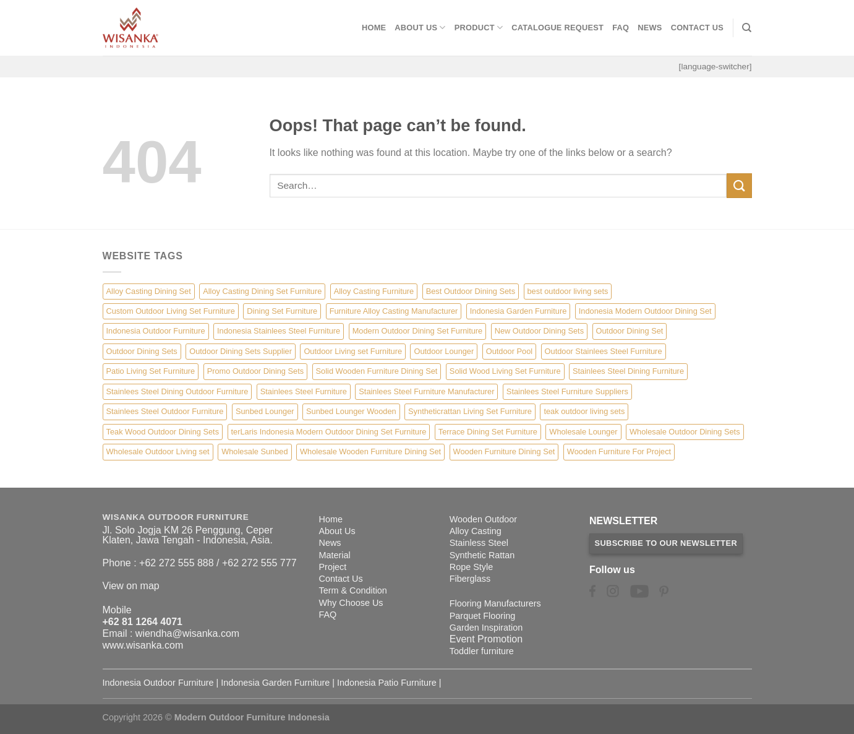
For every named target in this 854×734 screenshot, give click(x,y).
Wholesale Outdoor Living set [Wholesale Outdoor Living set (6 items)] (158, 451)
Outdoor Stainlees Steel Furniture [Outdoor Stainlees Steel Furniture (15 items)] (603, 351)
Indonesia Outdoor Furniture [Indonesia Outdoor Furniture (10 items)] (155, 330)
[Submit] (739, 185)
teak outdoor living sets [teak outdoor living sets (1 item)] (584, 411)
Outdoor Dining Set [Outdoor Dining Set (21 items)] (630, 330)
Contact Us (697, 27)
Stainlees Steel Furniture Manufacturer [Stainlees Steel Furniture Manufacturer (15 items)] (426, 391)
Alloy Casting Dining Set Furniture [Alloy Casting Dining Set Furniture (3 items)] (262, 291)
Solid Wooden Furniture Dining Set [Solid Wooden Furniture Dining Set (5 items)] (377, 371)
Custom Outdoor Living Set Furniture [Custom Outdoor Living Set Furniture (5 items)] (170, 311)
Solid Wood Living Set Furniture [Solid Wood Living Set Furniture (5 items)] (505, 371)
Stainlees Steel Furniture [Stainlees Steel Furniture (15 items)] (303, 391)
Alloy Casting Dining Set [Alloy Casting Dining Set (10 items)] (148, 291)
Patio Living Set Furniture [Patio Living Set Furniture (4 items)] (150, 371)
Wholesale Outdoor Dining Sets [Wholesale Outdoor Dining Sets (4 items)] (685, 431)
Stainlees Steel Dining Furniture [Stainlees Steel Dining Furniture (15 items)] (628, 371)
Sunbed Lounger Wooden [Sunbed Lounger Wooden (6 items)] (351, 411)
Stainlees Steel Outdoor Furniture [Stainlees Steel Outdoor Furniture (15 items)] (165, 411)
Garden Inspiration (486, 628)
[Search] (746, 28)
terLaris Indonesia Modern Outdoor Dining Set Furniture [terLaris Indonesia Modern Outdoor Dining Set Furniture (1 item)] (329, 431)
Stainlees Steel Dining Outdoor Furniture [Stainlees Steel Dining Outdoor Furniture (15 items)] (177, 391)
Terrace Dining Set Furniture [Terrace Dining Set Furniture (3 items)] (487, 431)
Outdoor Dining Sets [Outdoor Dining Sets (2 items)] (141, 351)
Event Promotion (486, 639)
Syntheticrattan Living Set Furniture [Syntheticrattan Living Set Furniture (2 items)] (470, 411)
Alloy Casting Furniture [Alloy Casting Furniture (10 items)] (374, 291)
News (650, 27)
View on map (131, 586)
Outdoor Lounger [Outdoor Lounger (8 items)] (444, 351)
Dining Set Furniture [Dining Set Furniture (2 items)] (282, 311)
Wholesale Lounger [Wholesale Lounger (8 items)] (583, 431)
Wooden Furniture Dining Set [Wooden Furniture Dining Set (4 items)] (504, 451)
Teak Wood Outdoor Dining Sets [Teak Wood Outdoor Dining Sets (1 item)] (163, 431)
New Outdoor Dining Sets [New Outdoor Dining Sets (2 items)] (539, 330)
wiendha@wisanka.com (187, 633)
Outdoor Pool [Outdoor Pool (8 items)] (509, 351)
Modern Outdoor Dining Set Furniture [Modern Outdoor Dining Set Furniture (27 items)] (417, 330)
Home (374, 27)
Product (479, 27)
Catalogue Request (557, 27)
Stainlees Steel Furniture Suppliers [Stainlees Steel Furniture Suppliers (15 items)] (567, 391)
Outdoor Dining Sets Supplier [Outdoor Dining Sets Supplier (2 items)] (240, 351)
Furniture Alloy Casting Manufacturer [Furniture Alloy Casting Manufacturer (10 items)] (394, 311)
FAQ (620, 27)
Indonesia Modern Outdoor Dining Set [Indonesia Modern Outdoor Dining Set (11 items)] (645, 311)
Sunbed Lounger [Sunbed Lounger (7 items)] (265, 411)
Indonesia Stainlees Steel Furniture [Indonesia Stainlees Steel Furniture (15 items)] (278, 330)
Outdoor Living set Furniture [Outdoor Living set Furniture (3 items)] (353, 351)
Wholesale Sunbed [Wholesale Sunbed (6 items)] (254, 451)
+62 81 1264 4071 (142, 621)
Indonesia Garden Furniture (275, 683)
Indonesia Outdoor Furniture (158, 683)
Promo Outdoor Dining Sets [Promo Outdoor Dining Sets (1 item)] (255, 371)
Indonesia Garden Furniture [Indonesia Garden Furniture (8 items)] (518, 311)
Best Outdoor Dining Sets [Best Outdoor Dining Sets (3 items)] (470, 291)
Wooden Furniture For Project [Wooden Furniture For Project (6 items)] (619, 451)
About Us (420, 27)
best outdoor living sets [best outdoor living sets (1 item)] (567, 291)
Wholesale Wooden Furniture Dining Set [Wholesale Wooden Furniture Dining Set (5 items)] (370, 451)
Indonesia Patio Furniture (387, 683)
